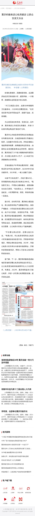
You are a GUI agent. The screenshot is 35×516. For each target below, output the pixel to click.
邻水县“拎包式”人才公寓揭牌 (11, 460)
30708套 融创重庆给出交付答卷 (11, 452)
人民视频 (5, 500)
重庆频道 (8, 8)
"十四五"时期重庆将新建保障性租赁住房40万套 (16, 437)
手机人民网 (20, 489)
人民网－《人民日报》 (25, 29)
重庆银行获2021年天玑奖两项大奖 (12, 464)
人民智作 (20, 500)
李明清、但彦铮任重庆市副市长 (14, 411)
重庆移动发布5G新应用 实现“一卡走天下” (15, 444)
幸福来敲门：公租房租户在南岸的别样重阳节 (16, 472)
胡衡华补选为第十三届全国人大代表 (16, 389)
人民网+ (13, 489)
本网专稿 (6, 355)
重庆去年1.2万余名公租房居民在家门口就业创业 (17, 448)
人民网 (2, 8)
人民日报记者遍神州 (19, 8)
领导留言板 (28, 489)
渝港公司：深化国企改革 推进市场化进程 (15, 456)
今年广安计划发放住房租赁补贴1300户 (14, 441)
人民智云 (13, 500)
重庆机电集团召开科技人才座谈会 (12, 468)
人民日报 (5, 489)
